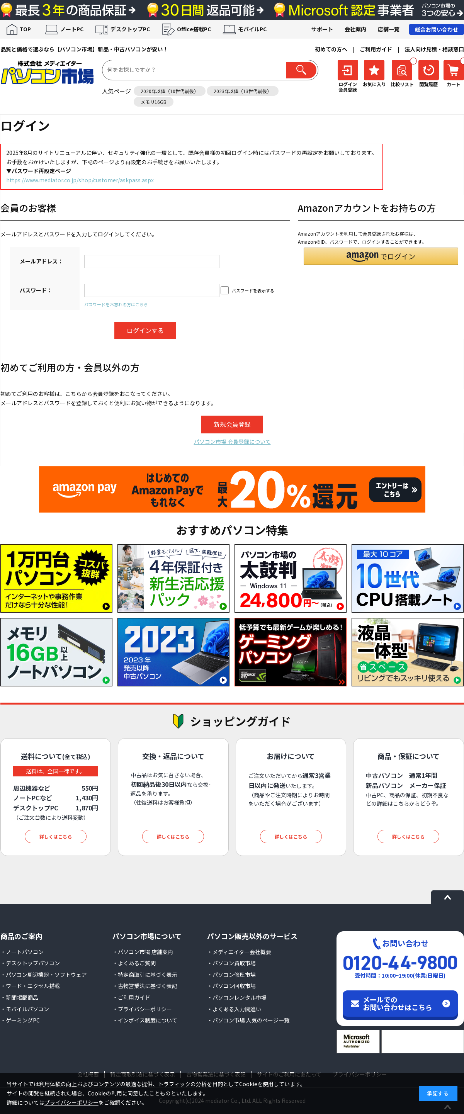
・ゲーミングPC (20, 1020)
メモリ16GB (154, 101)
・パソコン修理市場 (231, 974)
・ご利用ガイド (131, 997)
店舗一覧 (388, 29)
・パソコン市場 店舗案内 (142, 952)
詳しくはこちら (55, 836)
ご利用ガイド (376, 49)
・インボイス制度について (144, 1020)
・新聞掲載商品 (19, 997)
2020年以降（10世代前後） (170, 91)
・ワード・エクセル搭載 (30, 986)
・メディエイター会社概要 (239, 952)
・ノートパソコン (22, 952)
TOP (25, 29)
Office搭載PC (194, 29)
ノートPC (71, 29)
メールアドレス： (41, 261)
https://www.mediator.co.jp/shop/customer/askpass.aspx (80, 180)
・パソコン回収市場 (231, 986)
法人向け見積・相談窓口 (434, 49)
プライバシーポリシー (71, 1102)
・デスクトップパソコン (30, 963)
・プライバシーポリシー (142, 1009)
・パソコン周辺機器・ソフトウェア (43, 974)
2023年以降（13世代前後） (243, 91)
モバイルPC (252, 29)
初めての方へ (331, 49)
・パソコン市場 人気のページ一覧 (248, 1020)
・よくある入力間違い (234, 1009)
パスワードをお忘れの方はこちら (116, 304)
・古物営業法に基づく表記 (144, 986)
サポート (322, 29)
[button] (381, 256)
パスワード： (36, 290)
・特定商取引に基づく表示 (144, 974)
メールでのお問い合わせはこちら (397, 1003)
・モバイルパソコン (24, 1009)
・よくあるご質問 (134, 963)
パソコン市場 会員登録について (232, 441)
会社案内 (355, 29)
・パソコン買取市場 (231, 963)
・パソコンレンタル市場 (237, 997)
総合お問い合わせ (436, 29)
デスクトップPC (130, 29)
